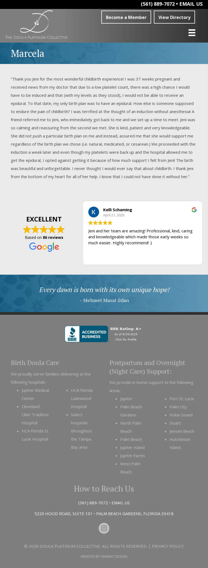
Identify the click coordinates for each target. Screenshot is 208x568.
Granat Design (113, 556)
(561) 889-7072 (158, 4)
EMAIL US (191, 4)
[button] (126, 17)
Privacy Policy (168, 546)
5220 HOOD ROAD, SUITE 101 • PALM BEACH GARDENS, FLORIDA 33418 (104, 513)
